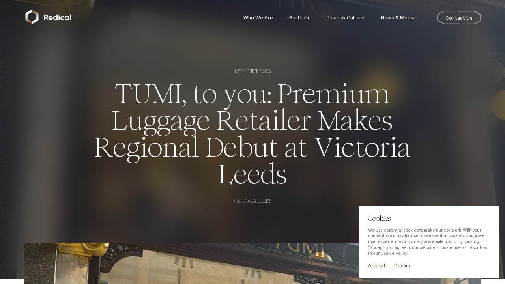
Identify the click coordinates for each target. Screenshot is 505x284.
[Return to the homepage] (48, 17)
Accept (377, 265)
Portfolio (300, 17)
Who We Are (258, 17)
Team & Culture (346, 17)
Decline (403, 265)
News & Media (398, 17)
